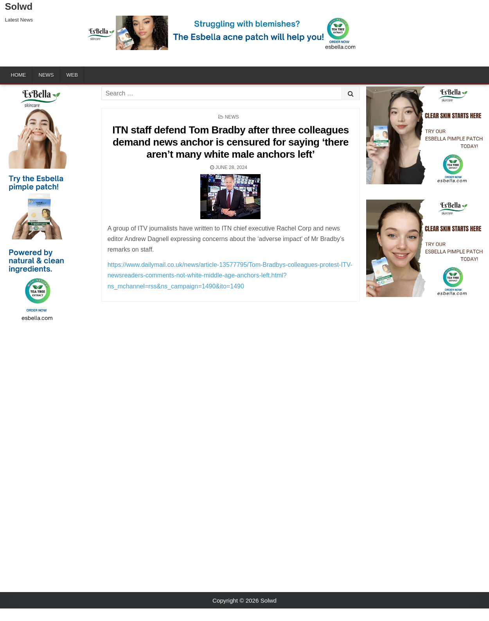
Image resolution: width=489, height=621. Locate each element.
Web (72, 75)
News (46, 75)
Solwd (19, 6)
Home (18, 75)
